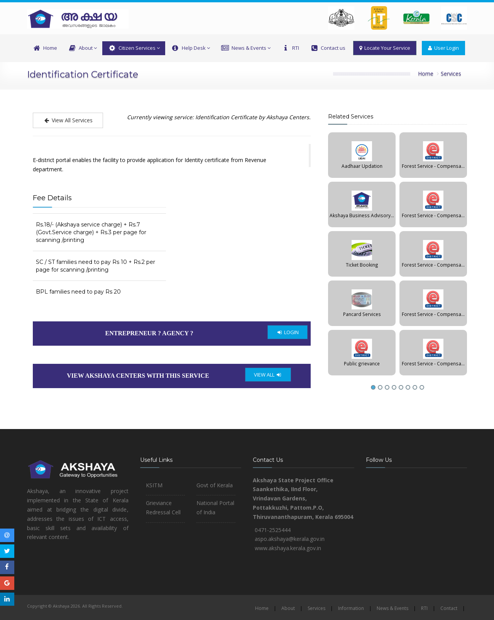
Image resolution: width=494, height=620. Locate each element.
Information (351, 608)
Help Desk (190, 48)
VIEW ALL (268, 374)
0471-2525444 (273, 530)
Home (44, 48)
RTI (290, 48)
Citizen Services (134, 48)
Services (451, 73)
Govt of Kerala (214, 485)
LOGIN (287, 332)
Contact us (327, 48)
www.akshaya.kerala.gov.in (288, 548)
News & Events (246, 48)
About (82, 48)
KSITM (154, 485)
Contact (448, 608)
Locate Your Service (384, 47)
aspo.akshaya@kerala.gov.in (290, 538)
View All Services (68, 120)
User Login (443, 47)
